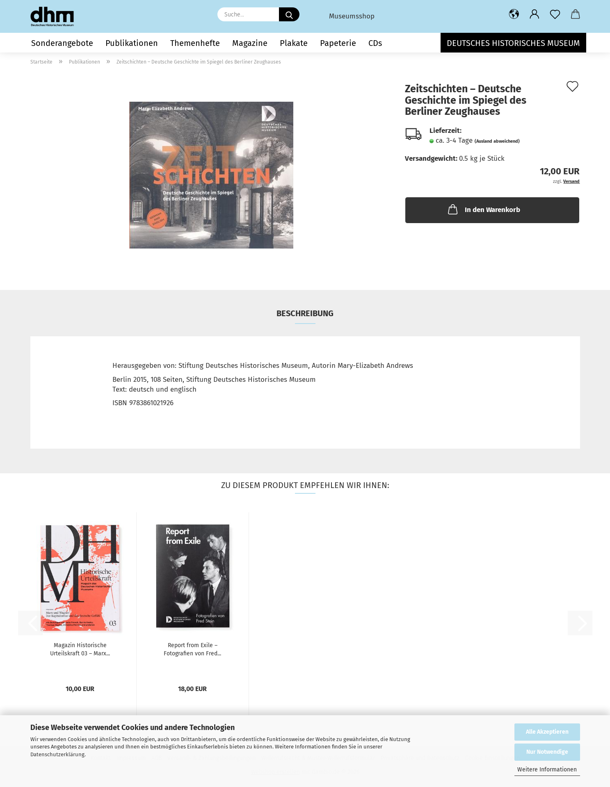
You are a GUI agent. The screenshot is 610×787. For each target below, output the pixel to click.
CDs (375, 43)
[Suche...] (289, 14)
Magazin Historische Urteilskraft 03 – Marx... (80, 649)
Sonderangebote (62, 43)
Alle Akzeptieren (547, 731)
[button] (514, 14)
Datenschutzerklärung (57, 754)
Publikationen (131, 43)
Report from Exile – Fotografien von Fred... (192, 649)
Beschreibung (305, 313)
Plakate (294, 43)
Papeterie (338, 43)
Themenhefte (195, 43)
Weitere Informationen (547, 769)
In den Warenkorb (483, 209)
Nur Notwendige (547, 751)
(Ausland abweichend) (497, 141)
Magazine (249, 43)
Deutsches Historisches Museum (513, 43)
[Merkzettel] (555, 14)
